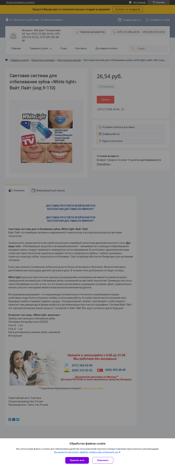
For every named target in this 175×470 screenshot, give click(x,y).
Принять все (77, 460)
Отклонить (103, 460)
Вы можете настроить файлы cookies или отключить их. (86, 452)
